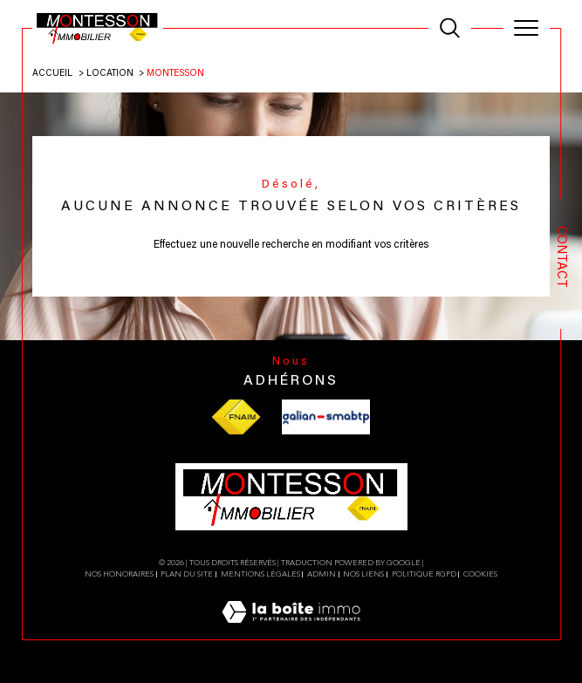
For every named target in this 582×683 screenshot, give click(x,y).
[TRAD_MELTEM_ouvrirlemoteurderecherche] (450, 28)
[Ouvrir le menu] (526, 28)
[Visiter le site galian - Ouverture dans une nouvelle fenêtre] (326, 417)
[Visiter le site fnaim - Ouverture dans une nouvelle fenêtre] (236, 417)
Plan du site (187, 574)
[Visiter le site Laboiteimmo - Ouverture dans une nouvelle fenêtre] (291, 631)
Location (110, 74)
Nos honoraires (119, 574)
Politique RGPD (424, 574)
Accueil (52, 74)
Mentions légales (260, 574)
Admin (321, 574)
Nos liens (363, 574)
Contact (560, 257)
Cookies (480, 574)
